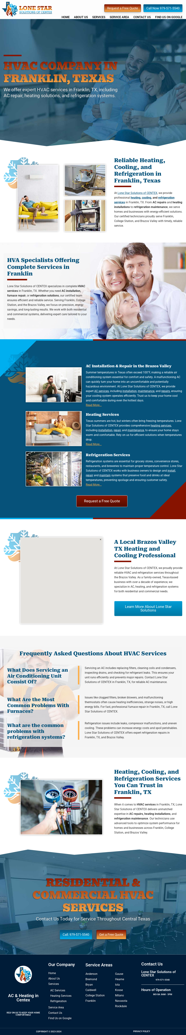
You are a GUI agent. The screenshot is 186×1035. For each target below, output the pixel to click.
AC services (101, 391)
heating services (161, 425)
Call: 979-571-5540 (76, 934)
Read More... (94, 405)
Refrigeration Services (108, 455)
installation (129, 391)
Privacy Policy (141, 1031)
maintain (105, 475)
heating (135, 197)
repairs (165, 391)
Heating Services (102, 414)
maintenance (146, 391)
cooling (146, 197)
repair (117, 430)
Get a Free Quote (111, 934)
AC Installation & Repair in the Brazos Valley (128, 366)
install (171, 470)
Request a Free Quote (122, 8)
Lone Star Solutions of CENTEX (27, 9)
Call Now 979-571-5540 (163, 8)
